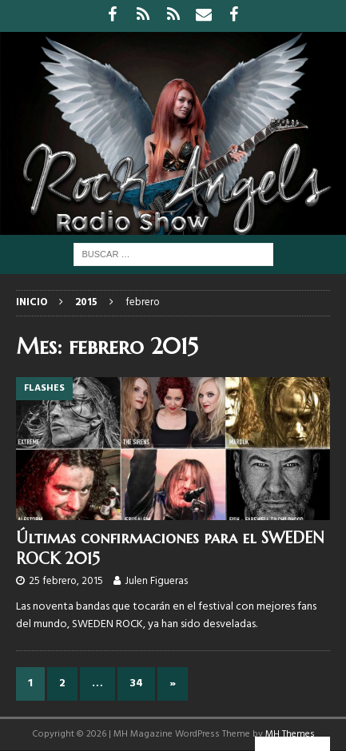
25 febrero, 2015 (66, 581)
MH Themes (290, 734)
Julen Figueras (156, 581)
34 (136, 683)
